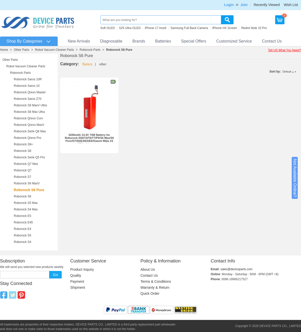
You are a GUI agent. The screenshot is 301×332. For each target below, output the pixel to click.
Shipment (77, 287)
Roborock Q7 (23, 170)
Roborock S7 (22, 177)
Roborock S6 (22, 196)
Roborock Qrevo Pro (27, 138)
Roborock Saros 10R (28, 79)
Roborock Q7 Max (26, 164)
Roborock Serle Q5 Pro (29, 157)
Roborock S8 (22, 151)
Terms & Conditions (155, 281)
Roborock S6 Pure (119, 50)
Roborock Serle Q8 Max (30, 131)
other (102, 64)
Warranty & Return (154, 287)
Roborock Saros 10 (27, 86)
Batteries (163, 41)
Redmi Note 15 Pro (254, 28)
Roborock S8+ (23, 144)
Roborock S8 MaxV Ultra (30, 105)
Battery (87, 64)
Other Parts (21, 50)
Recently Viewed (267, 5)
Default (286, 71)
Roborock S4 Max (26, 209)
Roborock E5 (22, 216)
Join (244, 5)
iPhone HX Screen (224, 28)
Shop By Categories (24, 41)
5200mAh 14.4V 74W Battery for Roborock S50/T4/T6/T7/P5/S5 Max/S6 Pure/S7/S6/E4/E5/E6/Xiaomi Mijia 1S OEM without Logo (89, 139)
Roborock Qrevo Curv (28, 118)
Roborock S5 (22, 235)
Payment (77, 281)
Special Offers (193, 41)
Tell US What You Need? (284, 50)
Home (4, 50)
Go (55, 274)
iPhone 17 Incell (155, 28)
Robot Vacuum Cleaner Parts (54, 50)
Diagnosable (111, 41)
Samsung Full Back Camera (189, 28)
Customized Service (234, 41)
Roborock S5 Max (26, 203)
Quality (75, 275)
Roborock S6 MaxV (27, 183)
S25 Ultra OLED (129, 28)
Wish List (291, 5)
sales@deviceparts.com (236, 269)
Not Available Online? (295, 178)
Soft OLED (107, 28)
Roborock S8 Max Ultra (29, 112)
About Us (147, 269)
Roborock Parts (90, 50)
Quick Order (149, 293)
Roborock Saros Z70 (27, 99)
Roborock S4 (22, 242)
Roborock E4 (22, 229)
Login (229, 5)
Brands (138, 41)
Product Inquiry (82, 269)
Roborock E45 (23, 222)
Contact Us (272, 41)
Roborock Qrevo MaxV (29, 125)
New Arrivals (79, 41)
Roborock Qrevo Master (30, 92)
